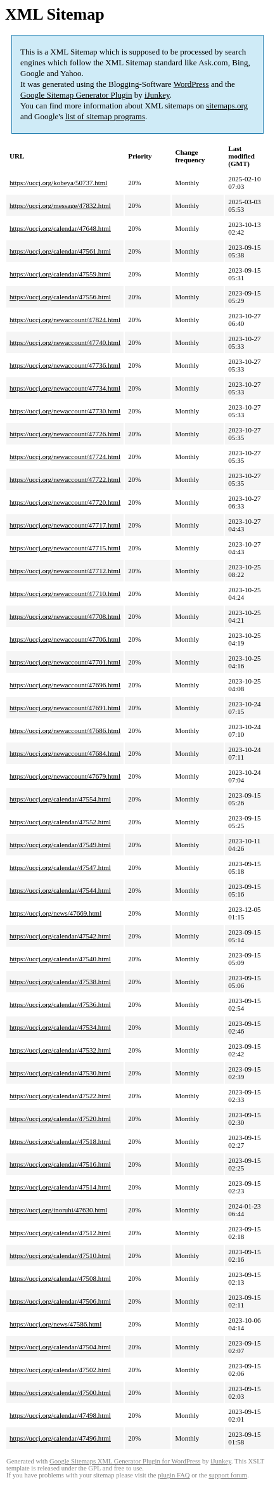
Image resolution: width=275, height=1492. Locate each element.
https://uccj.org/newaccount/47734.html (65, 388)
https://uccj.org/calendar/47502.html (60, 1369)
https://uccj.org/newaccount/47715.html (65, 548)
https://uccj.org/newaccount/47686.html (65, 730)
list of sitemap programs (105, 116)
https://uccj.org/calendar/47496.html (60, 1438)
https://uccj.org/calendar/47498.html (60, 1415)
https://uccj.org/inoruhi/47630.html (58, 1210)
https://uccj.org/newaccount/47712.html (65, 570)
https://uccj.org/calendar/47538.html (60, 981)
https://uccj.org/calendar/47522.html (60, 1096)
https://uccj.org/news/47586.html (55, 1324)
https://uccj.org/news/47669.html (55, 913)
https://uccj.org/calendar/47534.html (60, 1027)
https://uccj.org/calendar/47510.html (60, 1255)
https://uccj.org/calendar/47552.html (60, 822)
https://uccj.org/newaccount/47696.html (65, 685)
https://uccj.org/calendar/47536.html (60, 1004)
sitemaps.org (227, 105)
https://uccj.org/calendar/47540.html (60, 959)
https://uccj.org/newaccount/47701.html (65, 662)
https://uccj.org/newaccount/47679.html (65, 776)
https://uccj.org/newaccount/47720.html (65, 502)
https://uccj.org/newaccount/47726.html (65, 434)
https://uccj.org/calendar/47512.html (60, 1232)
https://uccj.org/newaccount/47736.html (65, 365)
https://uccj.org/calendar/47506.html (60, 1301)
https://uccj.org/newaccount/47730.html (65, 411)
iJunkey (157, 95)
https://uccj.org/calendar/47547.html (60, 867)
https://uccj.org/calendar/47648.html (60, 228)
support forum (227, 1475)
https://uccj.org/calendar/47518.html (60, 1141)
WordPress (191, 84)
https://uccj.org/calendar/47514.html (60, 1187)
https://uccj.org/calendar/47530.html (60, 1073)
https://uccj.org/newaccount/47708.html (65, 616)
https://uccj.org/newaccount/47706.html (65, 639)
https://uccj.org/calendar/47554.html (60, 799)
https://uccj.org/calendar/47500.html (60, 1392)
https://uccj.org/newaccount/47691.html (65, 707)
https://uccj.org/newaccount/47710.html (65, 593)
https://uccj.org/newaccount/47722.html (65, 479)
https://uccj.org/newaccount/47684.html (65, 753)
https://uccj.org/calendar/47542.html (60, 936)
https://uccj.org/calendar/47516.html (60, 1164)
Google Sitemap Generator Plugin (76, 95)
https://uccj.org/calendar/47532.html (60, 1050)
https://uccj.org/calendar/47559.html (60, 274)
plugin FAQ (173, 1475)
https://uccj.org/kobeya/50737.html (58, 182)
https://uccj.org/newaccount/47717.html (65, 525)
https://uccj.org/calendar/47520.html (60, 1118)
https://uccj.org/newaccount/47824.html (65, 319)
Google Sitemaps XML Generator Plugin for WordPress (124, 1461)
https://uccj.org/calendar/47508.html (60, 1278)
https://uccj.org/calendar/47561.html (60, 251)
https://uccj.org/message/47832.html (60, 205)
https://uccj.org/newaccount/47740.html (65, 342)
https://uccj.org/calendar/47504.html (60, 1347)
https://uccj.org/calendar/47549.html (60, 844)
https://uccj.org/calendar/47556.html (60, 297)
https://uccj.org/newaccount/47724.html (65, 456)
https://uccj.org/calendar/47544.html (60, 890)
